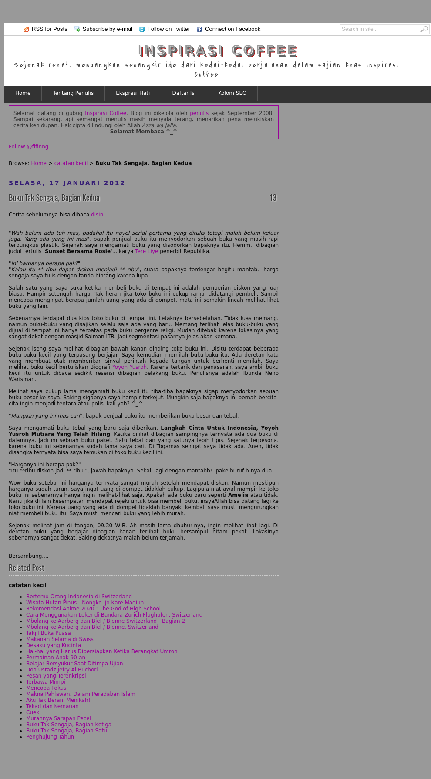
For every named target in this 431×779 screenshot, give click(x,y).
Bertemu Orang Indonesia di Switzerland (79, 597)
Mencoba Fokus (46, 688)
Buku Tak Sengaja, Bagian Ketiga (68, 725)
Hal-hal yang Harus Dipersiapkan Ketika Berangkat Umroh (102, 651)
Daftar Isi (184, 93)
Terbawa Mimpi (45, 682)
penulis (199, 113)
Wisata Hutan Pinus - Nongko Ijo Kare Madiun (85, 603)
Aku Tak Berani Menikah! (58, 700)
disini (97, 215)
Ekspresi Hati (133, 93)
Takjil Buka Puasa (48, 633)
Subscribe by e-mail (107, 29)
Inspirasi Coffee (218, 49)
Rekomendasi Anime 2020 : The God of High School (93, 609)
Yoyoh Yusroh (129, 367)
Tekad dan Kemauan (52, 706)
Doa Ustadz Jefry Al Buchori (62, 670)
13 (273, 197)
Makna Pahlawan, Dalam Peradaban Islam (80, 694)
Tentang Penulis (73, 93)
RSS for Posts (49, 29)
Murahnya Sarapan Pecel (58, 718)
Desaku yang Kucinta (53, 645)
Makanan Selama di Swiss (60, 639)
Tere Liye (146, 251)
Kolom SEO (232, 93)
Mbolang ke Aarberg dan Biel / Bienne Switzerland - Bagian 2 (105, 621)
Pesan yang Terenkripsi (56, 676)
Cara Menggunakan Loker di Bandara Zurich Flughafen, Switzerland (114, 615)
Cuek (32, 712)
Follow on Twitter (169, 29)
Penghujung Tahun (50, 737)
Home (22, 93)
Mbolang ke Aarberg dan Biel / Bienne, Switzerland (92, 627)
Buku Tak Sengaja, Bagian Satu (66, 731)
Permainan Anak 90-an (55, 657)
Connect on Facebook (232, 29)
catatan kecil (71, 163)
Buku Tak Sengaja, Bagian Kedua (54, 197)
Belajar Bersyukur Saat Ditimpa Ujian (74, 664)
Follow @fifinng (28, 147)
